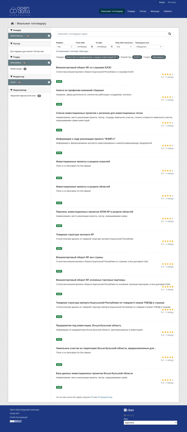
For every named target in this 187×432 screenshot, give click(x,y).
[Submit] (170, 33)
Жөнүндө (154, 11)
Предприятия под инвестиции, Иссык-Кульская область (88, 325)
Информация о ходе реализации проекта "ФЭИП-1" (86, 139)
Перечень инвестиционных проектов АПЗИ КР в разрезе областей (94, 212)
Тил (126, 419)
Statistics (168, 11)
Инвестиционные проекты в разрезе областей (83, 186)
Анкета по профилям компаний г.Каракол (80, 90)
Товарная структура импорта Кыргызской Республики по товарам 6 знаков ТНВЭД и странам (110, 302)
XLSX (59, 81)
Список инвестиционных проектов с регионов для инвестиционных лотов (99, 113)
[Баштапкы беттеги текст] (12, 23)
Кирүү (162, 2)
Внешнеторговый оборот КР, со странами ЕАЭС (83, 67)
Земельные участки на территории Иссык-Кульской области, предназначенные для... (106, 348)
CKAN (129, 410)
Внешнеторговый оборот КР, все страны (79, 257)
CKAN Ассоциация (18, 417)
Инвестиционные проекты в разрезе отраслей (83, 161)
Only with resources (124, 43)
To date (99, 43)
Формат (59, 43)
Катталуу (172, 2)
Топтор (143, 11)
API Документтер (104, 397)
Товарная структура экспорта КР (75, 234)
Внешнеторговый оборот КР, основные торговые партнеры (90, 280)
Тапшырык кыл (142, 43)
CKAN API (14, 413)
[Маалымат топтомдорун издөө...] (111, 33)
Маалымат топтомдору (112, 11)
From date (80, 43)
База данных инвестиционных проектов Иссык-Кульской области (94, 373)
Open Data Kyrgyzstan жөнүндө (24, 409)
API (91, 397)
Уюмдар (131, 11)
